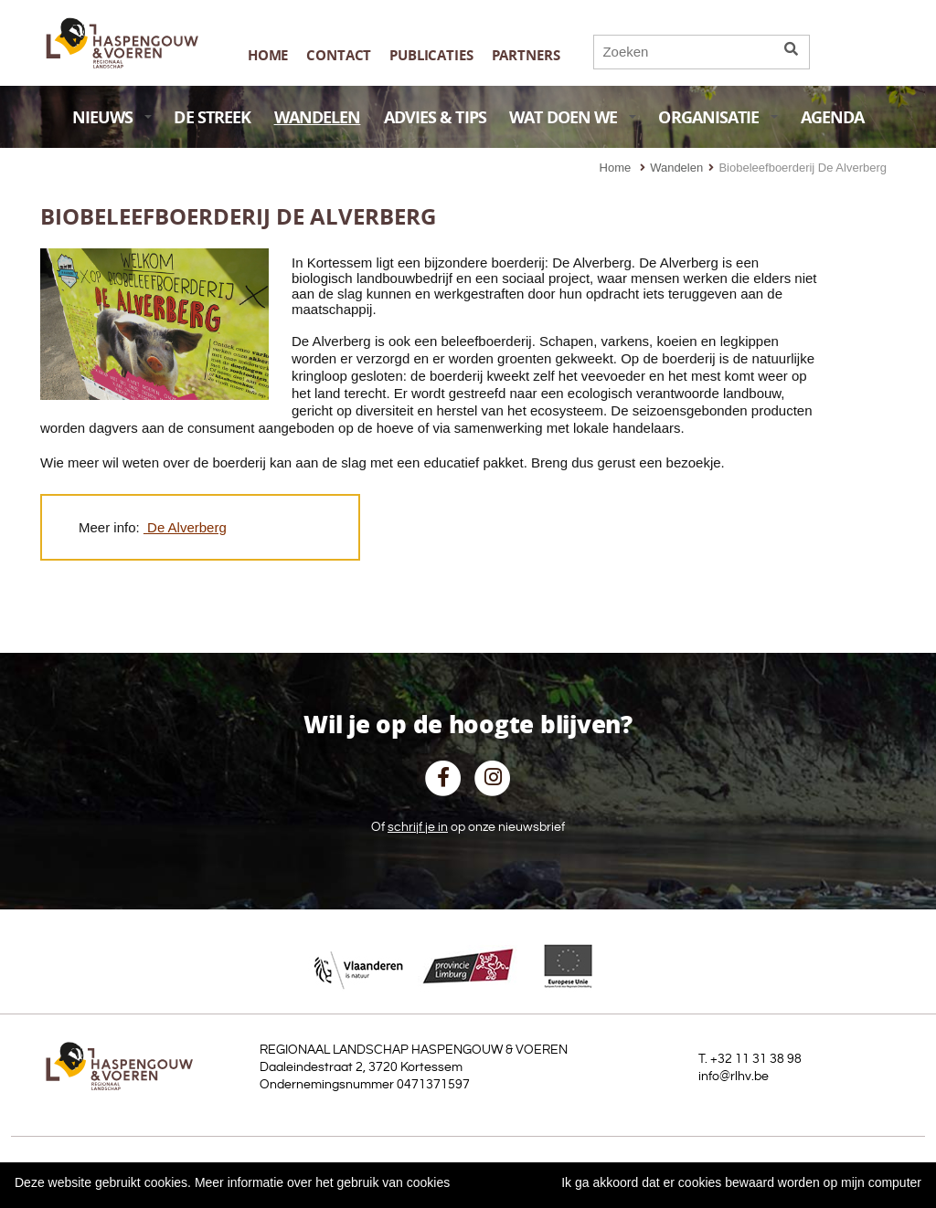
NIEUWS (112, 117)
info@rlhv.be (733, 1076)
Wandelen (676, 167)
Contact (338, 55)
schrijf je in (418, 827)
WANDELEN (317, 117)
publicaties (431, 55)
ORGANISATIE (718, 117)
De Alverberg (187, 527)
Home (268, 55)
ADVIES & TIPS (435, 117)
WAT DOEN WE (572, 117)
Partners (526, 55)
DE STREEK (212, 117)
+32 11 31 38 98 (756, 1059)
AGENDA (833, 117)
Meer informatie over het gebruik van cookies (322, 1182)
